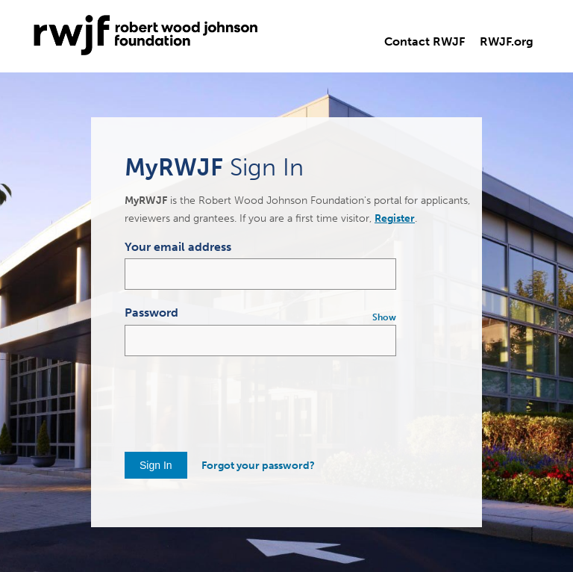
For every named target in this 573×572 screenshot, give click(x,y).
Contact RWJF (424, 41)
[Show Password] (383, 317)
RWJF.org (506, 41)
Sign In (156, 465)
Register (395, 218)
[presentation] (238, 400)
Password (151, 312)
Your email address (178, 247)
